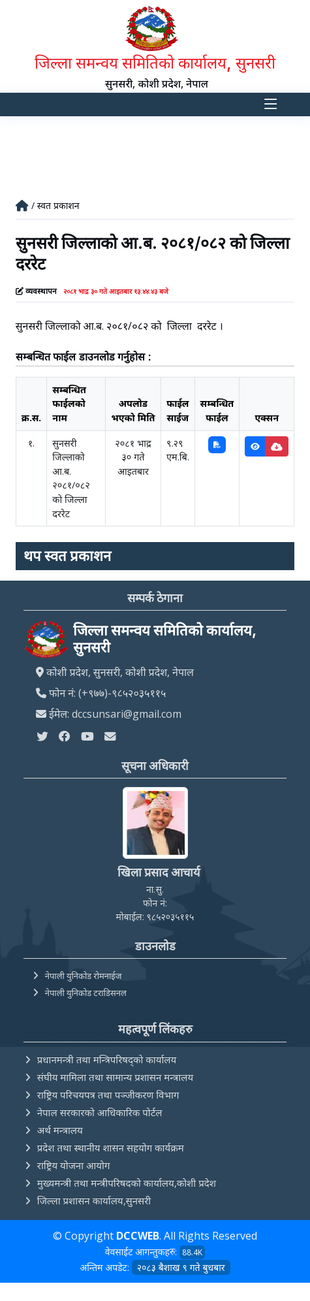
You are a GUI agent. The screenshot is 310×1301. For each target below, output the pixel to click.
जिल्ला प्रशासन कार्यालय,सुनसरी (94, 1200)
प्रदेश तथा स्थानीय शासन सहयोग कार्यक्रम (110, 1147)
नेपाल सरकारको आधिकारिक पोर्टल (100, 1112)
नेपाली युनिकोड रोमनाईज (83, 976)
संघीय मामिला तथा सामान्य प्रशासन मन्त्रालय (115, 1077)
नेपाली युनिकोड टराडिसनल (86, 993)
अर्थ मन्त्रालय (60, 1129)
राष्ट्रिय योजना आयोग (73, 1165)
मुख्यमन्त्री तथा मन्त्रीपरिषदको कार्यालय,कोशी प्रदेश (126, 1182)
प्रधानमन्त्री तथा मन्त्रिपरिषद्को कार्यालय (106, 1059)
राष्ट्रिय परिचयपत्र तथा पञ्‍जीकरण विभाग (108, 1094)
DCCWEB (137, 1236)
